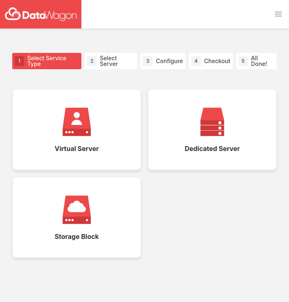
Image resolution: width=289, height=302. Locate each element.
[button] (278, 14)
